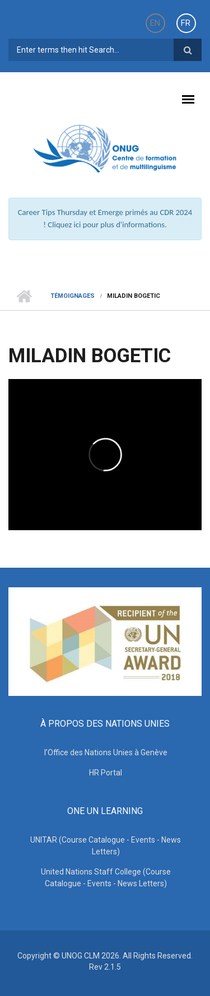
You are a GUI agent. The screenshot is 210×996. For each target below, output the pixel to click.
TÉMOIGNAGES (72, 296)
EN (155, 23)
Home (23, 296)
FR (185, 23)
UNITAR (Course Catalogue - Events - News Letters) (105, 845)
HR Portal (105, 772)
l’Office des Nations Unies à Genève (105, 752)
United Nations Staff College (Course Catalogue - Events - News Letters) (106, 877)
